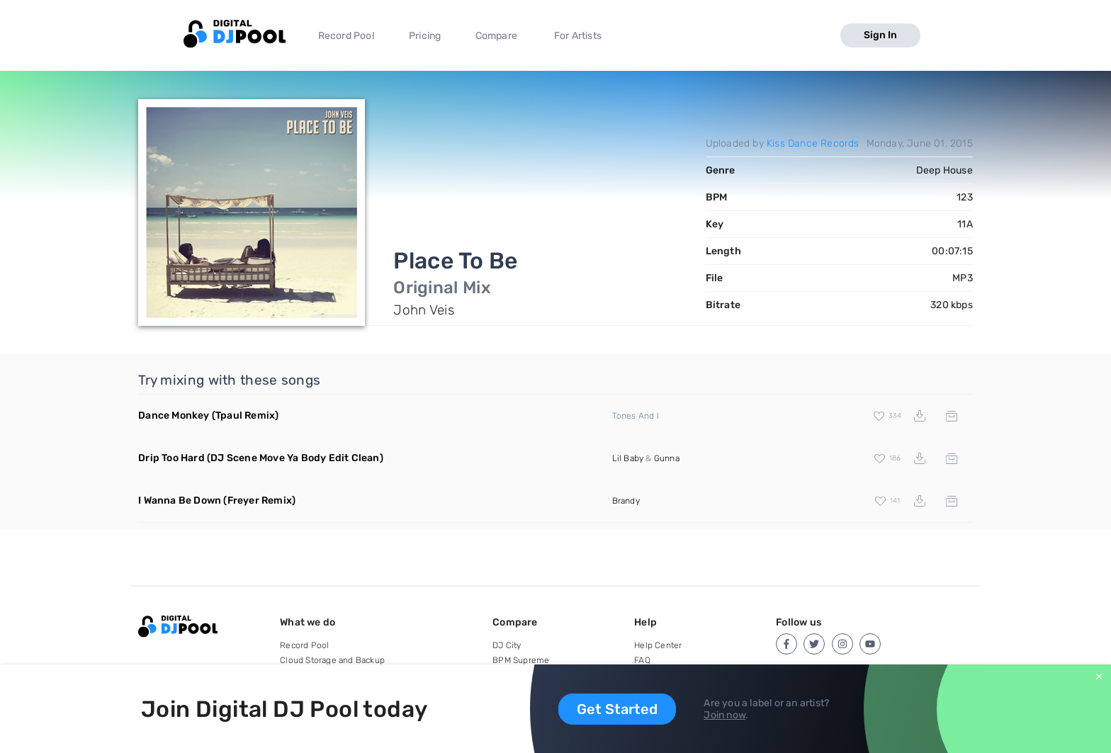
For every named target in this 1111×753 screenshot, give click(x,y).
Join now (724, 715)
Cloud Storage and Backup (332, 660)
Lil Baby (628, 458)
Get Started (617, 709)
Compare (496, 36)
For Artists (578, 36)
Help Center (658, 645)
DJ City (506, 645)
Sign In (880, 35)
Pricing (425, 36)
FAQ (642, 660)
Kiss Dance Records (813, 143)
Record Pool (346, 36)
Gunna (666, 458)
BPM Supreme (520, 660)
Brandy (626, 501)
